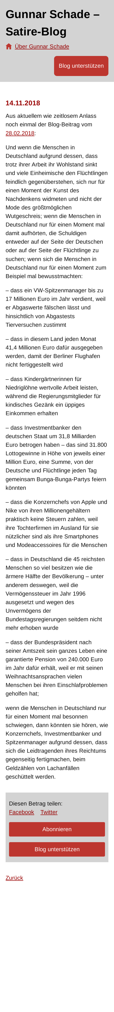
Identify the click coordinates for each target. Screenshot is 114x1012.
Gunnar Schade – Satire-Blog (53, 23)
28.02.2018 (20, 133)
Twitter (48, 812)
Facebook (21, 812)
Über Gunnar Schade (42, 46)
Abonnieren (57, 829)
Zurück (14, 878)
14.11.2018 (23, 103)
